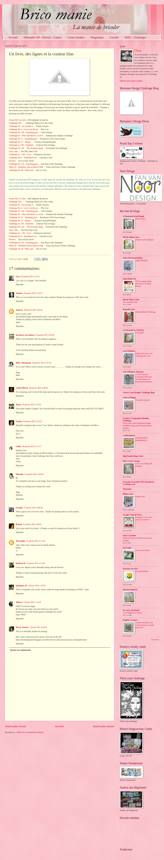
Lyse (139, 51)
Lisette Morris (22, 388)
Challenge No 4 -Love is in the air (23, 129)
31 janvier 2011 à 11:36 (35, 541)
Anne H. (19, 310)
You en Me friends (142, 550)
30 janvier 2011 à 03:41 (33, 310)
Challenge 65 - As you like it (21, 126)
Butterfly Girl (129, 309)
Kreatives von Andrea (25, 335)
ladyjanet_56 (21, 586)
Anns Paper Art (129, 279)
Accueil (13, 37)
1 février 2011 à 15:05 (36, 586)
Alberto (19, 602)
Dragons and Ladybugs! (144, 240)
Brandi (19, 524)
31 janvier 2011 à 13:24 (35, 563)
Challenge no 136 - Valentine (21, 145)
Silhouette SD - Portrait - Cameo (43, 37)
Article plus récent (15, 726)
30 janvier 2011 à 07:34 (41, 363)
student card (140, 496)
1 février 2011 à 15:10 (32, 602)
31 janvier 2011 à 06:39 (33, 508)
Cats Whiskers (129, 351)
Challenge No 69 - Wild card (21, 170)
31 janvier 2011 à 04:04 (34, 474)
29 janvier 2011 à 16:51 (30, 276)
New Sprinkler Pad (130, 302)
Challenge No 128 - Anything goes (23, 132)
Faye (18, 276)
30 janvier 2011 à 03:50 (44, 335)
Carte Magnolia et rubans (132, 613)
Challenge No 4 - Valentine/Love (23, 157)
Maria (18, 404)
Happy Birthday (141, 260)
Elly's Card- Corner (131, 461)
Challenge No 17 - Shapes (20, 142)
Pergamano (97, 37)
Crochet (114, 37)
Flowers (12, 161)
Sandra (19, 421)
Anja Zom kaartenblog (132, 258)
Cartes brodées (76, 37)
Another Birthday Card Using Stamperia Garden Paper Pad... (144, 625)
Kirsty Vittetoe (22, 627)
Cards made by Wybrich (133, 330)
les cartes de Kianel (131, 610)
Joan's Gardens (129, 535)
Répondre (20, 284)
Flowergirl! (139, 333)
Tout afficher (155, 639)
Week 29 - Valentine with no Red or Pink (26, 167)
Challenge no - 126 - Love (20, 154)
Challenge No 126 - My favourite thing (26, 148)
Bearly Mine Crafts (131, 299)
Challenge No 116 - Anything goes (23, 164)
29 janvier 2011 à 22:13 (33, 293)
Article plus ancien (103, 726)
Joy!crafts (127, 548)
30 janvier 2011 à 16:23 (32, 421)
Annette (19, 293)
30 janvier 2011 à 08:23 (38, 388)
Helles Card (128, 494)
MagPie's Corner (130, 620)
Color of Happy (129, 397)
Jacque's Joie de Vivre (132, 515)
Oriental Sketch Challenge (145, 312)
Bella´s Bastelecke (23, 363)
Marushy (20, 474)
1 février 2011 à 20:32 (38, 627)
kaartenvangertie (130, 589)
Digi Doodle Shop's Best (133, 456)
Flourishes (127, 489)
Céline (18, 446)
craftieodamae (129, 435)
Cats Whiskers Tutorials (133, 372)
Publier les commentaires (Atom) (30, 732)
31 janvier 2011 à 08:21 (32, 524)
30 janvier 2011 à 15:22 (31, 404)
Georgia (19, 508)
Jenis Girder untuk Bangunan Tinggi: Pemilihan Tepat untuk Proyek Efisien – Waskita (138, 425)
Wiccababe (20, 541)
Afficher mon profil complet (131, 81)
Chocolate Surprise (142, 400)
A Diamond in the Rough (133, 216)
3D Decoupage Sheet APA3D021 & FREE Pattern (143, 283)
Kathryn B (20, 563)
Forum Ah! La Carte (17, 120)
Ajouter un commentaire (20, 650)
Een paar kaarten (141, 571)
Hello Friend (140, 219)
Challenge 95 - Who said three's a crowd (26, 135)
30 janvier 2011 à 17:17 (31, 446)
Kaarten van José (130, 569)
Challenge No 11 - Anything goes (23, 139)
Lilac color (13, 151)
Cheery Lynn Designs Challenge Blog (138, 392)
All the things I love (131, 237)
